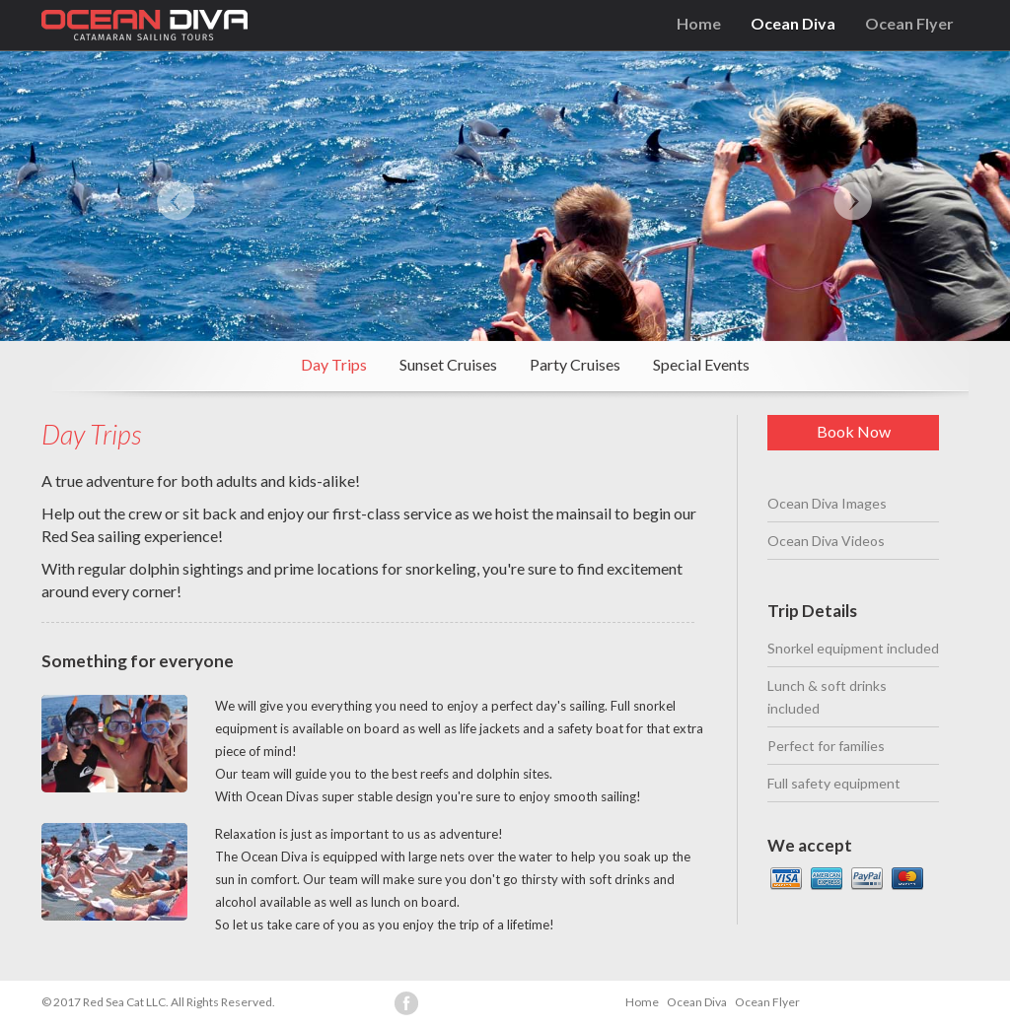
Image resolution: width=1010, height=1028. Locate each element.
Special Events (701, 364)
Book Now (854, 431)
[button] (157, 196)
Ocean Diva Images (827, 503)
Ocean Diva (793, 23)
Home (699, 23)
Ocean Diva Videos (826, 540)
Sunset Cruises (448, 364)
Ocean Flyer (909, 23)
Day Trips (334, 364)
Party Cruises (575, 364)
